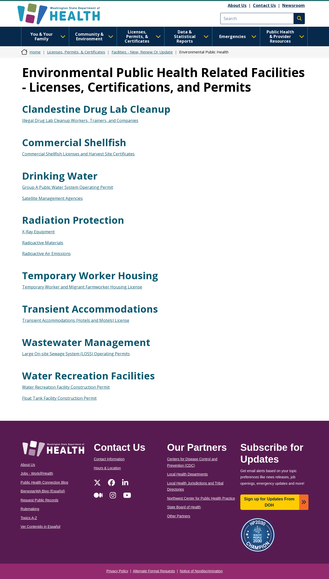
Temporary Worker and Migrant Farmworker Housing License (82, 287)
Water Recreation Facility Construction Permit (66, 387)
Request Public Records (39, 500)
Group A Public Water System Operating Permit (67, 187)
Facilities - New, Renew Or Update (142, 51)
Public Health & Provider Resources (285, 36)
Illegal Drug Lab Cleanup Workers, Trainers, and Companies (80, 120)
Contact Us (264, 5)
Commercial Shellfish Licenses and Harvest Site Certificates (78, 154)
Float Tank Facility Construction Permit (59, 398)
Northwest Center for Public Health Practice (201, 498)
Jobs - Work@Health (37, 473)
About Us (237, 5)
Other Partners (178, 516)
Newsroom (293, 5)
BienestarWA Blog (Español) (43, 491)
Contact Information (109, 459)
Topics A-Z (29, 518)
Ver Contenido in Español (40, 527)
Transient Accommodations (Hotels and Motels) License (75, 320)
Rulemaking (30, 509)
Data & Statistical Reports (191, 36)
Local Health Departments (187, 474)
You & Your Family (48, 36)
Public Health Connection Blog (44, 482)
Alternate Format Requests (154, 571)
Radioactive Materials (42, 243)
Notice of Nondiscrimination (201, 571)
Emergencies (238, 36)
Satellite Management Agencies (52, 198)
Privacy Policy (117, 571)
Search (299, 18)
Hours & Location (107, 468)
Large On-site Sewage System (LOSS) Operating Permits (76, 354)
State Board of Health (184, 507)
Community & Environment (94, 36)
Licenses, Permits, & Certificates (143, 36)
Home (35, 51)
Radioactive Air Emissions (46, 253)
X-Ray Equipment (38, 232)
